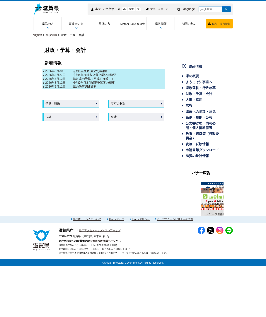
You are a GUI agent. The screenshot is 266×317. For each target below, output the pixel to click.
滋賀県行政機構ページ (103, 291)
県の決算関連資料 (85, 86)
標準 (131, 9)
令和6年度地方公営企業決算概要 (94, 74)
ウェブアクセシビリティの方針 (175, 269)
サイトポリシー (141, 269)
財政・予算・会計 (72, 35)
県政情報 (51, 35)
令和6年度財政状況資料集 (90, 71)
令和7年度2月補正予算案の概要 (94, 82)
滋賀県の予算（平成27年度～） (94, 78)
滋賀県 (37, 35)
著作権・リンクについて (87, 269)
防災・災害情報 (221, 23)
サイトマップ (116, 269)
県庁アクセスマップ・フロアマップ (99, 280)
